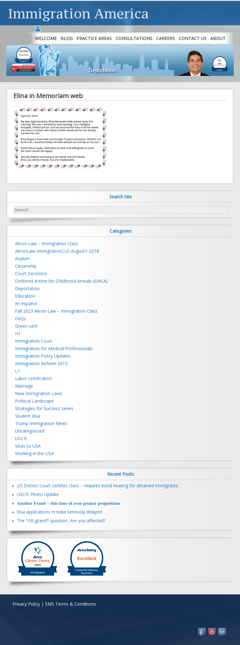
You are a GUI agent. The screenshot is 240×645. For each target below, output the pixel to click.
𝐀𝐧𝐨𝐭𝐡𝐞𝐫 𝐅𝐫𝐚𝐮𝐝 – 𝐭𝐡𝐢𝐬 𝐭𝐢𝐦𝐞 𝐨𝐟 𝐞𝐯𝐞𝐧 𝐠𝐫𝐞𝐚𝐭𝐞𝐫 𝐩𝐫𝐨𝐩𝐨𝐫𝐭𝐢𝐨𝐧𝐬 (68, 503)
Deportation (27, 288)
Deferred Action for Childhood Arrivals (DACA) (61, 281)
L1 (17, 371)
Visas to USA (28, 446)
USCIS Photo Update (38, 494)
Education (25, 296)
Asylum (22, 258)
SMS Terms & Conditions (70, 604)
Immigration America (78, 13)
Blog (67, 38)
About (218, 38)
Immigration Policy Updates (43, 356)
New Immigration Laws (38, 393)
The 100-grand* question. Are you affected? (61, 520)
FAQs (20, 318)
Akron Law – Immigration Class (46, 243)
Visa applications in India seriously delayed (59, 512)
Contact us (193, 38)
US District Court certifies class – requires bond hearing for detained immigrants (97, 486)
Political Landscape (34, 401)
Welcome (46, 38)
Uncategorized (29, 431)
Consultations (134, 38)
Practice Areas (94, 38)
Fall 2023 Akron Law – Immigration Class (56, 311)
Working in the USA (34, 453)
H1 (18, 333)
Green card (26, 326)
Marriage (24, 386)
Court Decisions (31, 273)
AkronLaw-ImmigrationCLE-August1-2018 (57, 251)
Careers (165, 38)
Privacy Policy (26, 604)
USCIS (21, 438)
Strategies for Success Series (44, 408)
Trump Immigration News (41, 423)
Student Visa (27, 416)
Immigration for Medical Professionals (53, 348)
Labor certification (33, 378)
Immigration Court (33, 341)
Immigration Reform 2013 (41, 363)
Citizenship (26, 266)
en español (26, 303)
